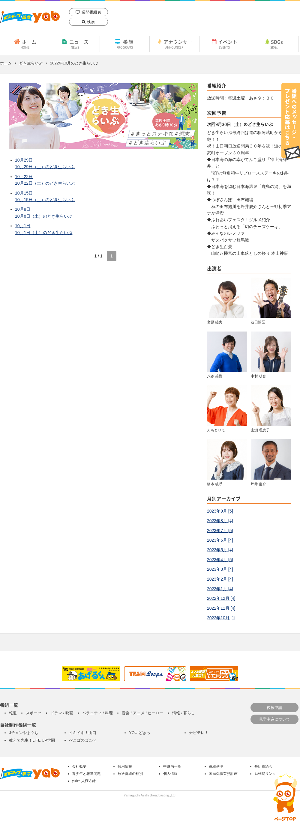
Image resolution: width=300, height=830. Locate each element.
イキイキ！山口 (82, 732)
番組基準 (216, 766)
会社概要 (79, 766)
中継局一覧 (172, 766)
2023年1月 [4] (220, 588)
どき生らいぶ (31, 63)
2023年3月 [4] (220, 569)
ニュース (75, 43)
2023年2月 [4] (220, 579)
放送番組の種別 (130, 774)
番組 (124, 43)
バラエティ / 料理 (97, 713)
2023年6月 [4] (220, 540)
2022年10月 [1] (221, 617)
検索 (91, 21)
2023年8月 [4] (220, 520)
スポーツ (33, 713)
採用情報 (125, 766)
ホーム (25, 43)
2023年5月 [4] (220, 549)
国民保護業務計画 (223, 774)
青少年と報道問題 (86, 774)
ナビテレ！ (198, 732)
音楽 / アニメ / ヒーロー (143, 713)
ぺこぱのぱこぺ (82, 740)
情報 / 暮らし (183, 713)
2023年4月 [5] (220, 559)
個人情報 (170, 774)
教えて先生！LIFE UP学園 (32, 740)
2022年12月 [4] (221, 598)
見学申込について (274, 719)
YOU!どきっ (139, 732)
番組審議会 (263, 766)
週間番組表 (91, 12)
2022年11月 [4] (221, 608)
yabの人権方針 (84, 781)
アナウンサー (174, 43)
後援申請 (274, 707)
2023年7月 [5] (220, 530)
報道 (13, 713)
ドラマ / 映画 (61, 713)
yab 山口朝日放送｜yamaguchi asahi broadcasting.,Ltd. (30, 17)
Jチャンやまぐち (23, 732)
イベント (224, 43)
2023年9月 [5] (220, 511)
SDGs (273, 43)
